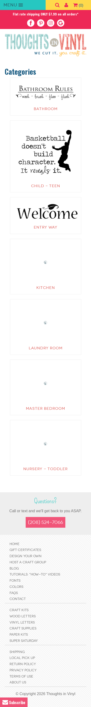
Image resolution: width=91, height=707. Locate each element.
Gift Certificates (25, 550)
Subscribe (13, 702)
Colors (16, 587)
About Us (18, 682)
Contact (18, 599)
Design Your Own (26, 556)
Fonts (15, 581)
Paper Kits (19, 635)
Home (14, 544)
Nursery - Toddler (45, 469)
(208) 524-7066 (45, 522)
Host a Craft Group (28, 562)
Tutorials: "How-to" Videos (35, 574)
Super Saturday (24, 641)
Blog (14, 568)
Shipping (17, 652)
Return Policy (23, 664)
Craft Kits (19, 610)
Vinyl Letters (22, 622)
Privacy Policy (23, 670)
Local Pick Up (22, 658)
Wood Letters (23, 616)
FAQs (14, 593)
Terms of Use (21, 676)
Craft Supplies (23, 628)
